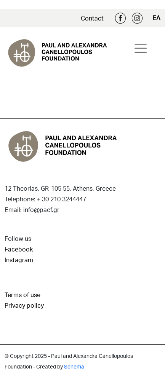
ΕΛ (156, 18)
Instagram (137, 18)
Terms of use (22, 295)
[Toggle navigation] (140, 48)
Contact (92, 18)
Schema (74, 366)
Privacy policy (24, 305)
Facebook (120, 18)
